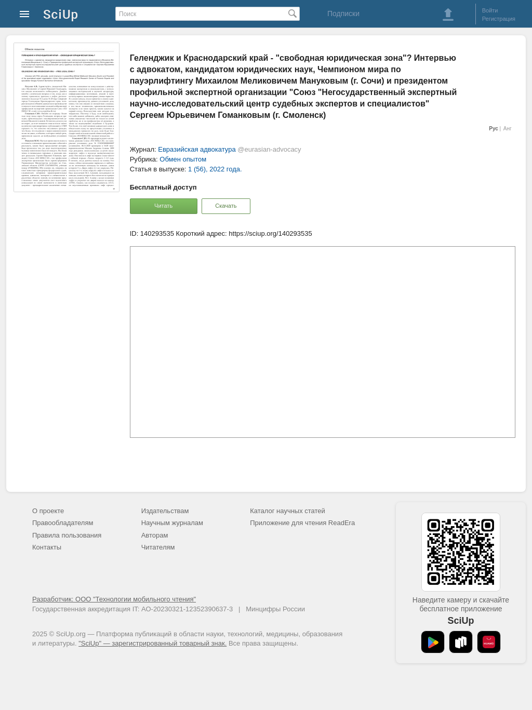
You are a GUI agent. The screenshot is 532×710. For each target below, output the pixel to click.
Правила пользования (66, 535)
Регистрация (498, 19)
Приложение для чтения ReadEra (302, 523)
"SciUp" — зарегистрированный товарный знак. (152, 643)
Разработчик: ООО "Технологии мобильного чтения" (114, 599)
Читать (163, 206)
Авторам (154, 535)
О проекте (48, 511)
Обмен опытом (182, 159)
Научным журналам (172, 523)
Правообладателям (62, 523)
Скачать (225, 206)
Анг (507, 128)
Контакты (46, 547)
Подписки (343, 13)
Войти (490, 10)
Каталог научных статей (287, 511)
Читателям (158, 547)
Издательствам (165, 511)
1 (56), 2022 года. (215, 169)
